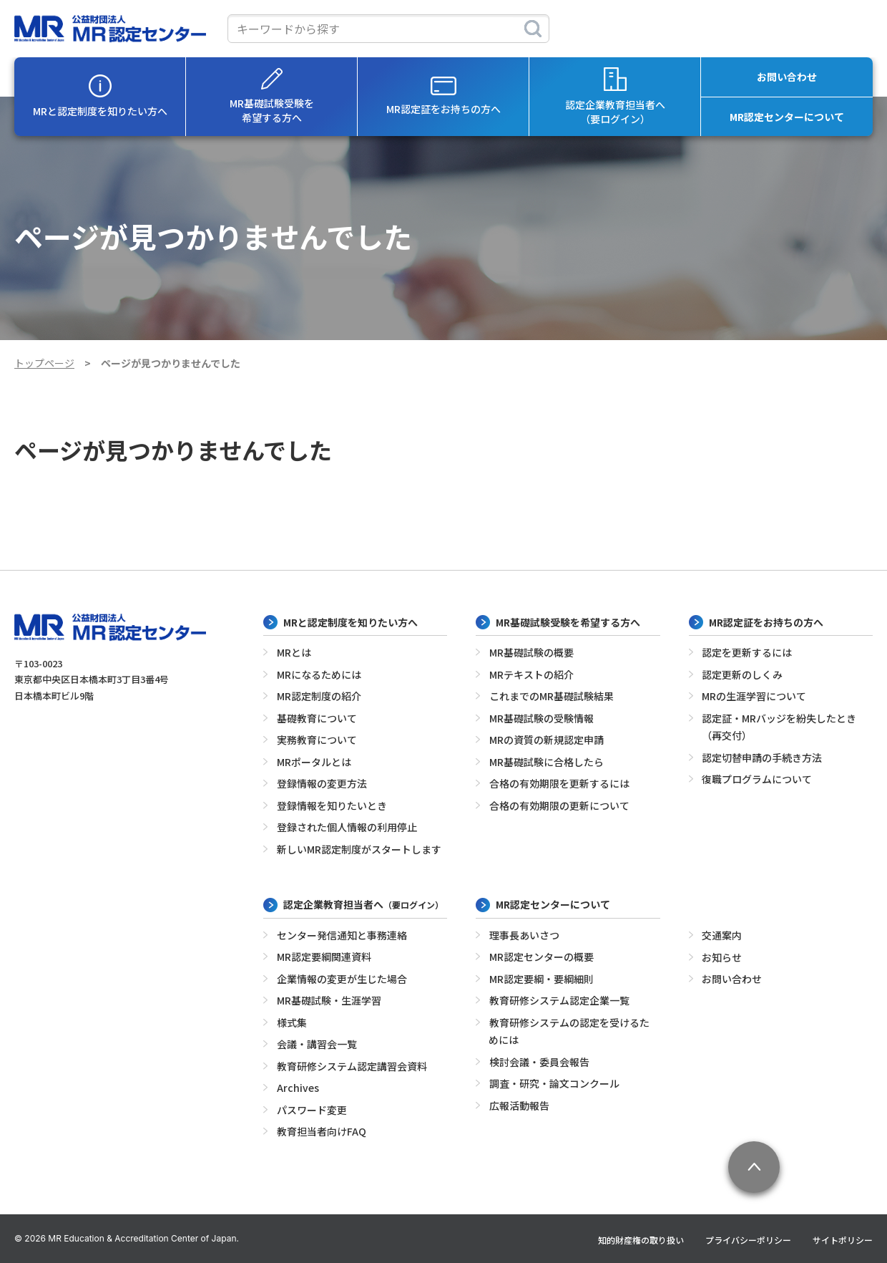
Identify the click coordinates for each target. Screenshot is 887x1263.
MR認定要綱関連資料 (324, 956)
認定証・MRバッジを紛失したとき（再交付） (779, 727)
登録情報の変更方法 (322, 783)
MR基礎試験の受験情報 (541, 718)
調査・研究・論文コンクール (554, 1083)
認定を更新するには (747, 652)
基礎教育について (317, 718)
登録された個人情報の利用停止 (347, 827)
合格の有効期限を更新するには (559, 783)
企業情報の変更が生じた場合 (342, 979)
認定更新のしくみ (742, 674)
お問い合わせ (787, 76)
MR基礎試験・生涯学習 (329, 1000)
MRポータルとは (314, 762)
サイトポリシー (843, 1240)
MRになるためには (319, 674)
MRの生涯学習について (754, 696)
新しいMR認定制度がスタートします (359, 849)
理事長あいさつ (524, 935)
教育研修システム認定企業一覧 (559, 1000)
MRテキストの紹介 (531, 674)
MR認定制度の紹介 (319, 696)
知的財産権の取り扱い (641, 1240)
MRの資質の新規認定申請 (546, 739)
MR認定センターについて (787, 117)
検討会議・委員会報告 (539, 1062)
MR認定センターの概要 (541, 956)
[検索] (532, 28)
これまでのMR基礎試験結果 (551, 696)
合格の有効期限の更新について (559, 805)
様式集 (292, 1022)
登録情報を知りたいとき (332, 805)
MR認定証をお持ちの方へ (443, 96)
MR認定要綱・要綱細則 (541, 979)
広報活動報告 (519, 1105)
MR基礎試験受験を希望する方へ (272, 96)
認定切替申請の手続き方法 (762, 757)
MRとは (294, 652)
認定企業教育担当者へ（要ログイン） (615, 96)
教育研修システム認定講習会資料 (352, 1066)
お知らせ (722, 957)
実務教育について (317, 739)
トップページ (44, 363)
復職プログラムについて (757, 779)
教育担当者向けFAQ (321, 1131)
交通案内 (722, 935)
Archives (298, 1087)
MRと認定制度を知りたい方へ (100, 96)
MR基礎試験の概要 (531, 652)
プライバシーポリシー (748, 1240)
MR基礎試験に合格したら (546, 762)
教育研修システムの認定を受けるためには (569, 1031)
